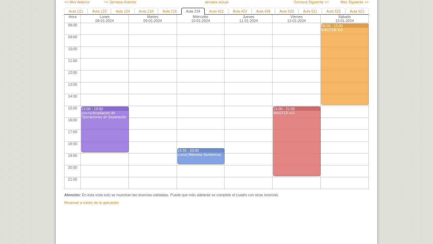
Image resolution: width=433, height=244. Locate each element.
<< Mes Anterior (77, 2)
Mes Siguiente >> (355, 2)
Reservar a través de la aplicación (91, 203)
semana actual (216, 2)
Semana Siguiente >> (311, 2)
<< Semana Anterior (120, 2)
